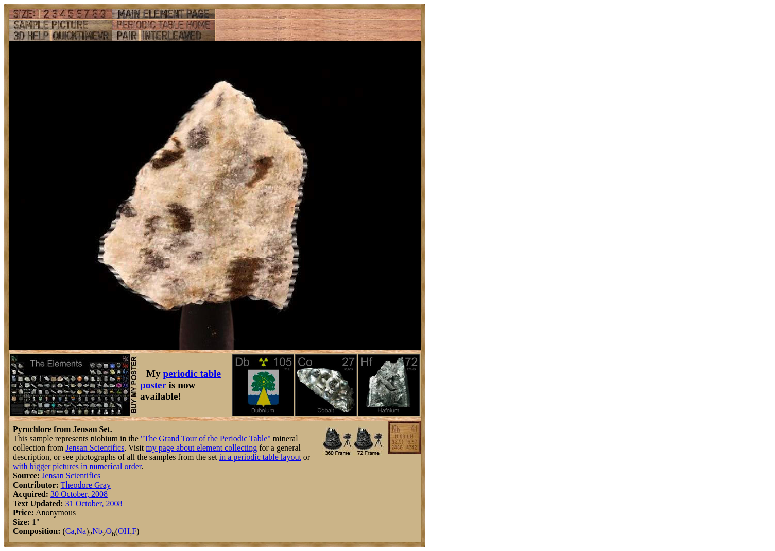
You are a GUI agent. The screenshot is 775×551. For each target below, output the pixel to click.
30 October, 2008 (79, 494)
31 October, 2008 (94, 503)
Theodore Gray (86, 484)
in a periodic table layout (260, 457)
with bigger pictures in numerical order (77, 466)
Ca (70, 531)
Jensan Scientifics (94, 447)
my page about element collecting (201, 447)
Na (82, 531)
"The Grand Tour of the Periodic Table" (206, 438)
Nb (97, 531)
